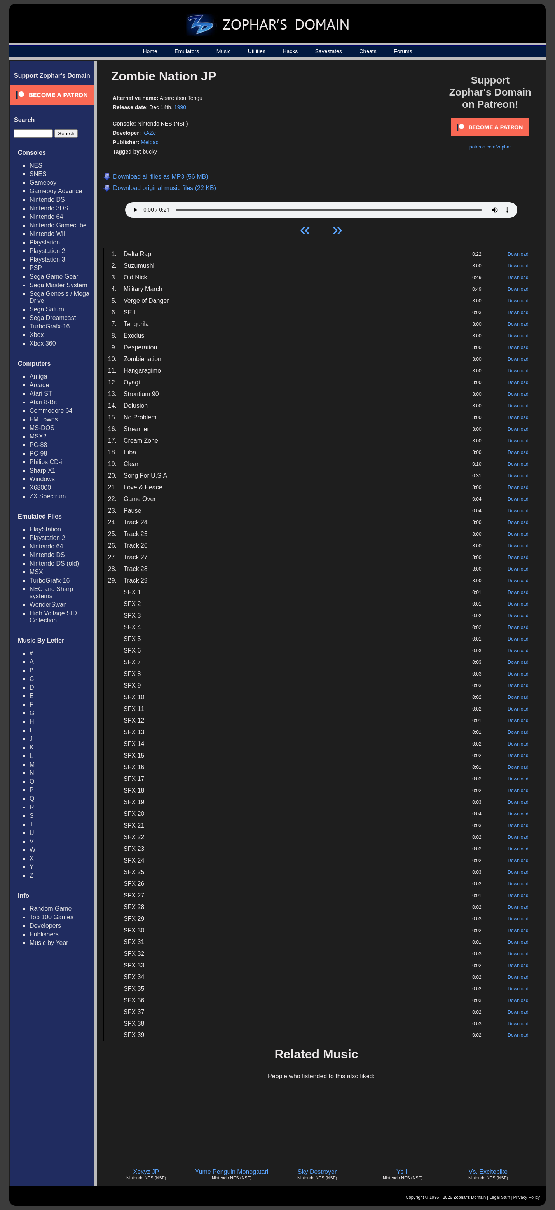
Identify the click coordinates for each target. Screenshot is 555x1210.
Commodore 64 (51, 410)
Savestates (328, 51)
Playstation (45, 242)
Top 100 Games (51, 917)
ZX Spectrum (48, 496)
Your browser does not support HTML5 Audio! (321, 208)
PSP (36, 268)
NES (36, 165)
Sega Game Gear (54, 276)
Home (150, 51)
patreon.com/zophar (490, 147)
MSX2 (38, 436)
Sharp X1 (43, 470)
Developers (45, 925)
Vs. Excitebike (488, 1171)
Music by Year (49, 942)
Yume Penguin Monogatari (232, 1171)
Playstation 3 (47, 259)
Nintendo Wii (47, 233)
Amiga (38, 376)
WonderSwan (48, 604)
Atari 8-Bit (43, 402)
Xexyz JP (146, 1171)
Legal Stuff (499, 1197)
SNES (38, 174)
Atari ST (41, 393)
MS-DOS (42, 427)
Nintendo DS (47, 199)
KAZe (149, 133)
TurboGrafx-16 (50, 326)
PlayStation (45, 529)
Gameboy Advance (56, 191)
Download (518, 254)
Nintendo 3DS (49, 208)
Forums (403, 51)
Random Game (51, 908)
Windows (42, 479)
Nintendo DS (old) (54, 563)
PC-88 (38, 445)
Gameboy (43, 182)
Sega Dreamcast (53, 317)
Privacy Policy (526, 1197)
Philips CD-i (46, 462)
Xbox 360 (43, 343)
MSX (36, 572)
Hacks (290, 51)
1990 (180, 107)
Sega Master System (58, 285)
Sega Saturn (47, 309)
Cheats (367, 51)
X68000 (40, 487)
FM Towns (44, 419)
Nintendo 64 (46, 216)
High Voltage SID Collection (53, 616)
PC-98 (38, 453)
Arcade (39, 385)
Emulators (187, 51)
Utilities (256, 51)
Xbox (37, 335)
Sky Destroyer (317, 1171)
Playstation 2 (47, 251)
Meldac (149, 142)
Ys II (402, 1171)
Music (223, 51)
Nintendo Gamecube (58, 225)
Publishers (44, 934)
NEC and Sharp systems (51, 592)
